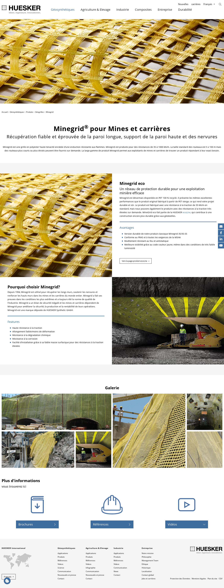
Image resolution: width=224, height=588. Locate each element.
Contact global (148, 575)
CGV (220, 578)
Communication (64, 571)
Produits (29, 112)
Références (101, 524)
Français (207, 4)
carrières (195, 4)
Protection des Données (180, 578)
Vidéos (172, 524)
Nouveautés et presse (67, 575)
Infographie (90, 567)
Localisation (147, 571)
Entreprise (165, 9)
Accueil (5, 112)
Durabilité (185, 9)
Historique (146, 567)
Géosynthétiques (63, 9)
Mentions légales (199, 578)
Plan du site (212, 578)
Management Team (150, 560)
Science (61, 567)
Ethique (145, 564)
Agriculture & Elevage (95, 9)
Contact (61, 578)
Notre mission (148, 553)
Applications (63, 553)
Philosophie (146, 557)
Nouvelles (183, 4)
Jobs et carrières (148, 578)
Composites (143, 9)
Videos (60, 564)
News (116, 571)
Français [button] (7, 576)
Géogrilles (39, 112)
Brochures (25, 524)
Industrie (122, 9)
